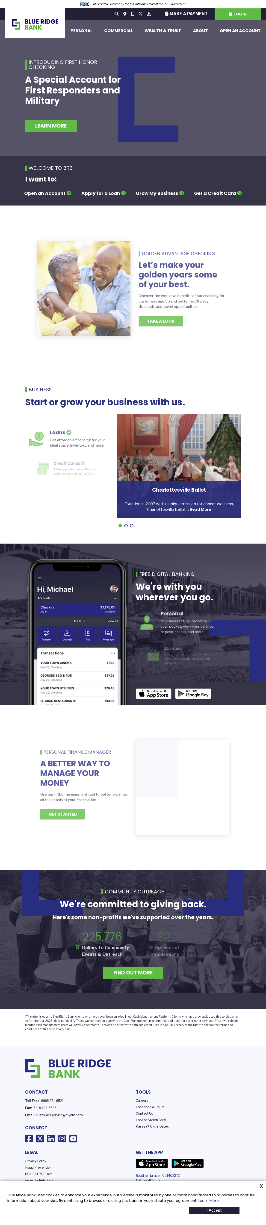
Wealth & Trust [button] (163, 30)
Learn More (208, 1200)
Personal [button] (81, 30)
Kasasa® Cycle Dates (152, 1126)
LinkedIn (51, 1138)
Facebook (29, 1138)
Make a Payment (189, 13)
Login (240, 14)
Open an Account (240, 30)
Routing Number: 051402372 (158, 1175)
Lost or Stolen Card (151, 1120)
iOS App (154, 693)
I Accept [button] (214, 1210)
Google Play (187, 1163)
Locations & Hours (150, 1107)
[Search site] (117, 14)
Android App (193, 693)
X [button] (261, 1186)
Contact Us (144, 1113)
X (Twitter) (40, 1138)
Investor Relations (39, 1180)
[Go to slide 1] (120, 525)
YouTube (73, 1138)
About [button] (200, 30)
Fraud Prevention (38, 1167)
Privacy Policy (35, 1161)
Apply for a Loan (100, 193)
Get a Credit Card (215, 193)
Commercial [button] (118, 30)
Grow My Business (157, 193)
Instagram (62, 1138)
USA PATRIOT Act (38, 1174)
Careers (142, 1100)
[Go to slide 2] (126, 525)
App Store (152, 1163)
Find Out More (133, 972)
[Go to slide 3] (131, 525)
